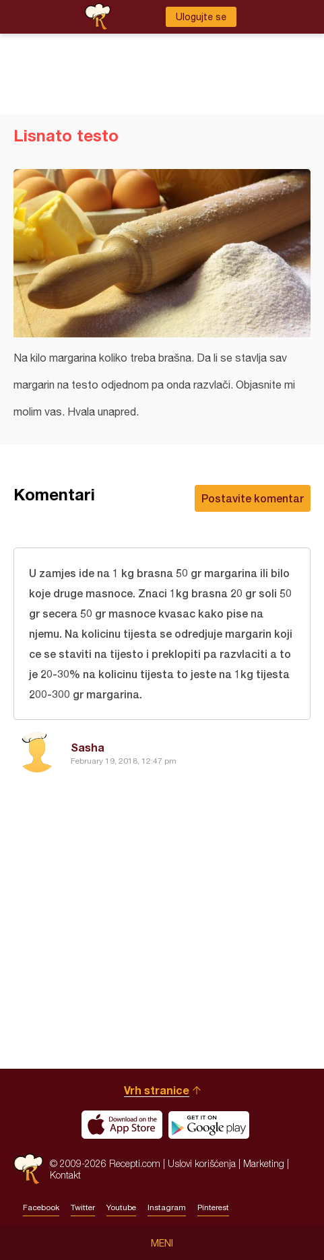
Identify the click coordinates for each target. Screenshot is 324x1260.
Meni (162, 1243)
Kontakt (65, 1175)
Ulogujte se (201, 16)
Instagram (167, 1207)
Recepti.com (28, 1168)
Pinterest (213, 1207)
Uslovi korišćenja (202, 1163)
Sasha (87, 747)
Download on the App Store (122, 1124)
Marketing (263, 1163)
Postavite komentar (252, 498)
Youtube (121, 1207)
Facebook (41, 1207)
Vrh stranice (156, 1090)
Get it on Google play (208, 1124)
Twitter (83, 1207)
